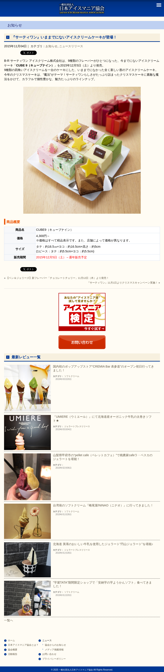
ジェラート (69, 426)
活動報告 (12, 654)
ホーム (11, 640)
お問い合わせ (49, 654)
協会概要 (12, 649)
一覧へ (8, 620)
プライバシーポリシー (54, 658)
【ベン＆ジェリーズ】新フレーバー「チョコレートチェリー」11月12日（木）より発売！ (57, 278)
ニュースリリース (71, 46)
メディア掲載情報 (54, 649)
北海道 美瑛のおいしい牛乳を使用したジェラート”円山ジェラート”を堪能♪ (103, 544)
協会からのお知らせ (55, 645)
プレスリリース (82, 426)
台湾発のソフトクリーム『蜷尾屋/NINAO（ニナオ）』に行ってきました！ (103, 505)
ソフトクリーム (71, 376)
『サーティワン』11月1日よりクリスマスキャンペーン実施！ (122, 282)
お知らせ (51, 46)
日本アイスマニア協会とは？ (23, 645)
